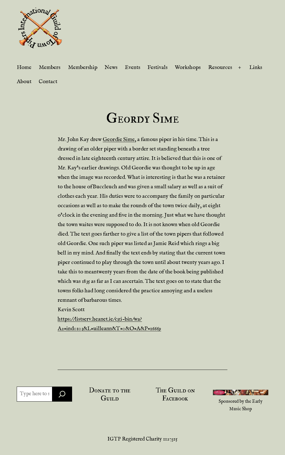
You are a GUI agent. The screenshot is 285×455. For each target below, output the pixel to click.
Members (49, 67)
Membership (82, 67)
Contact (48, 81)
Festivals (158, 67)
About (24, 81)
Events (132, 67)
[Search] (62, 394)
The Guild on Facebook (175, 394)
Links (255, 67)
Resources (220, 67)
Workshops (188, 67)
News (111, 67)
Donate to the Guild (110, 394)
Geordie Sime (119, 139)
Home (24, 67)
